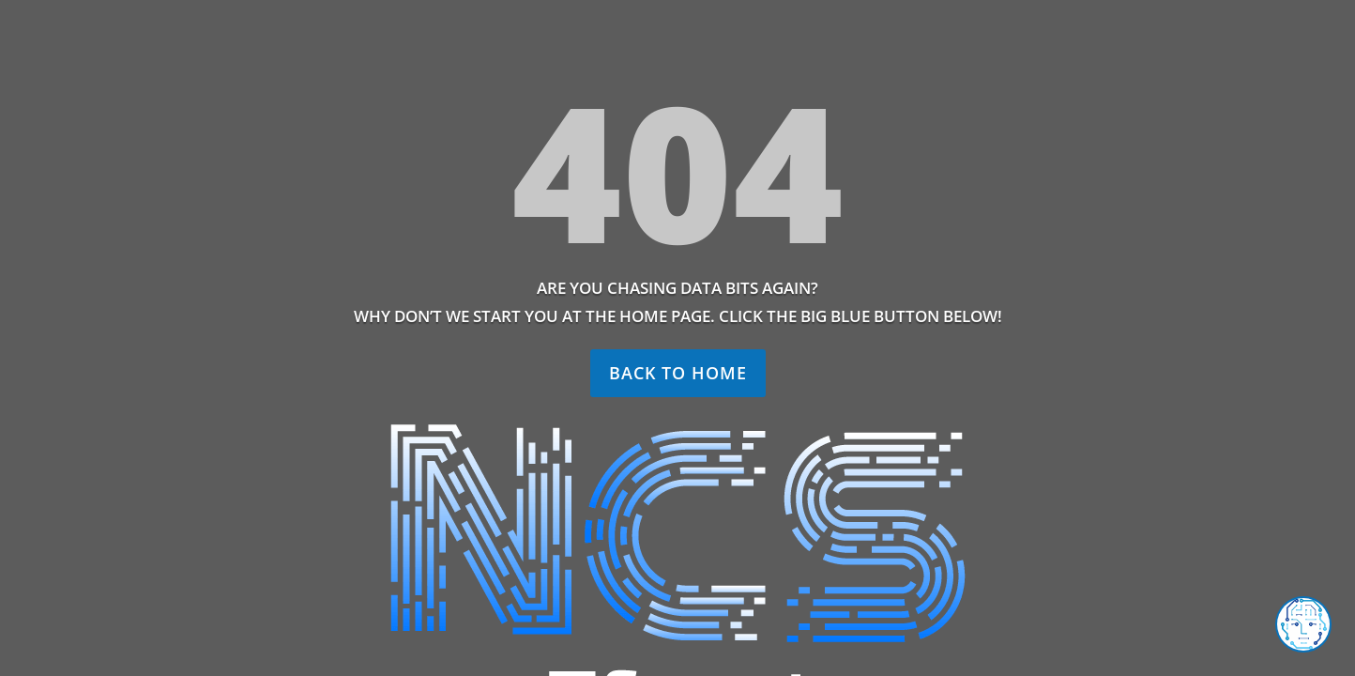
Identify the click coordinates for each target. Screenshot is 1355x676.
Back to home (678, 372)
